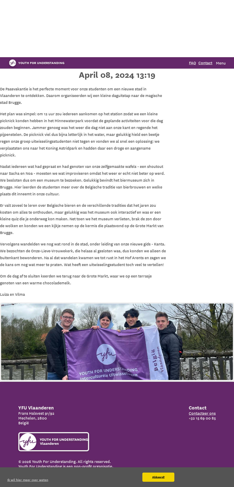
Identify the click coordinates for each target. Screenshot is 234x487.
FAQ (192, 62)
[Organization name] (35, 63)
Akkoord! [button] (158, 477)
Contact (205, 62)
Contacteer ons (202, 413)
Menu (221, 63)
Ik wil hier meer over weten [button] (27, 480)
